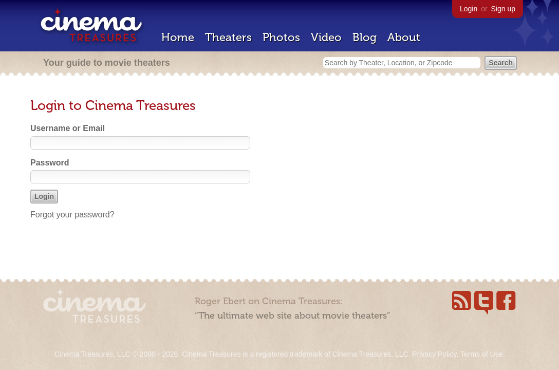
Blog (364, 37)
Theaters (228, 37)
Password (49, 162)
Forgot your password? (72, 214)
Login (468, 9)
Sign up (503, 9)
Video (326, 37)
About (403, 37)
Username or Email (67, 128)
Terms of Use (481, 354)
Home (177, 37)
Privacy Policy (434, 354)
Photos (281, 37)
